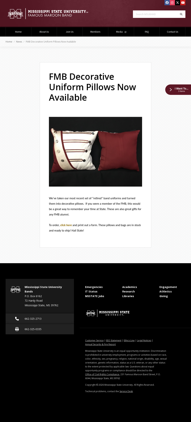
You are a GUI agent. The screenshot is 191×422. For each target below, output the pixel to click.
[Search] (181, 14)
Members (95, 31)
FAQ (147, 31)
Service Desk (126, 391)
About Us (44, 31)
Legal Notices (144, 340)
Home (18, 31)
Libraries (128, 296)
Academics (129, 287)
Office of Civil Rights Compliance (102, 374)
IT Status (91, 291)
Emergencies (94, 287)
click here (66, 225)
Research (128, 291)
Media (121, 31)
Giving (163, 296)
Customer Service (94, 340)
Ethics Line (129, 340)
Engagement (168, 287)
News (19, 41)
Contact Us (172, 31)
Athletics (165, 291)
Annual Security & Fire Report (100, 344)
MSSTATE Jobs (94, 296)
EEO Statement (113, 340)
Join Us (69, 31)
